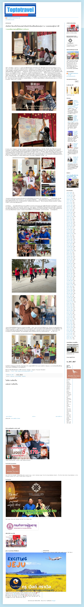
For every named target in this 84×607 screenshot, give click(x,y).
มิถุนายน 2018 (69, 326)
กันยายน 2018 (69, 321)
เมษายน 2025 (69, 209)
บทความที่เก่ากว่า (59, 416)
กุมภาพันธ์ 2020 (70, 297)
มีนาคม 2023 (69, 245)
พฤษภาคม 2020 (70, 293)
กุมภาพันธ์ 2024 (70, 229)
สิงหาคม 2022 (69, 255)
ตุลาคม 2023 (69, 235)
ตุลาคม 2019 (69, 303)
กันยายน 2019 (69, 304)
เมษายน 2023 (69, 243)
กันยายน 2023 (69, 236)
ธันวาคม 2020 (69, 283)
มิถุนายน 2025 (69, 206)
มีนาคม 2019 (69, 313)
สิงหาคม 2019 (69, 306)
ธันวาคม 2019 (69, 300)
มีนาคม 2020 (69, 296)
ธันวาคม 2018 (69, 317)
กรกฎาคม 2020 (70, 290)
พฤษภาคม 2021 (70, 276)
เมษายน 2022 (69, 260)
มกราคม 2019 (69, 316)
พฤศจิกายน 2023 (70, 233)
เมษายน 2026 (69, 192)
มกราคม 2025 (69, 213)
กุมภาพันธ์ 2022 (70, 263)
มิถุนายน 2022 (69, 257)
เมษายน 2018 (69, 329)
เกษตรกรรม (12, 376)
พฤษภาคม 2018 (70, 327)
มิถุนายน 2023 (69, 240)
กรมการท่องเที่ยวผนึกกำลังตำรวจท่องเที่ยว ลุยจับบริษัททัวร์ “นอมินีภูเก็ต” (72, 177)
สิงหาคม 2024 (69, 220)
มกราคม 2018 (69, 333)
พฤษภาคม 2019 (70, 310)
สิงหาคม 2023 (69, 238)
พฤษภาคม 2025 (70, 208)
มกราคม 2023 (69, 247)
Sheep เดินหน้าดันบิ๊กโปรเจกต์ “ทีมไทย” (75, 145)
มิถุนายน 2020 (69, 292)
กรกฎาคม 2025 (70, 205)
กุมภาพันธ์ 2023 (70, 246)
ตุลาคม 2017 (69, 337)
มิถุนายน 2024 (69, 223)
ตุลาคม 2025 (69, 200)
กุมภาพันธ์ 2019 (70, 314)
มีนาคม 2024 (69, 228)
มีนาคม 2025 (69, 210)
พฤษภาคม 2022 (70, 259)
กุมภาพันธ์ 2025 (70, 212)
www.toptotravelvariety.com (73, 74)
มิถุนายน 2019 (69, 309)
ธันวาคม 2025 (69, 198)
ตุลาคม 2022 (69, 252)
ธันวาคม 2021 (69, 266)
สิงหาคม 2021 (69, 272)
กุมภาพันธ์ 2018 (70, 331)
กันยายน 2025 (69, 202)
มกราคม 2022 (69, 265)
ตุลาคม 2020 (69, 286)
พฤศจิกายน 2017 (70, 336)
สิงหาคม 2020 (69, 289)
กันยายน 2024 (69, 219)
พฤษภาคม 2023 (70, 242)
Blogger (54, 600)
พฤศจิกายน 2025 (70, 199)
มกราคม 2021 (69, 282)
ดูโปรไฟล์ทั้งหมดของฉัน (10, 19)
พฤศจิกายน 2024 (70, 216)
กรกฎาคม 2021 (70, 273)
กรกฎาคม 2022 (70, 256)
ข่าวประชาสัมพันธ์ (18, 376)
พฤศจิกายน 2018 (70, 319)
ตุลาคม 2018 (69, 320)
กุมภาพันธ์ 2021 (70, 280)
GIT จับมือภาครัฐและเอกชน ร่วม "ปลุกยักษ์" (75, 133)
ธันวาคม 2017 (69, 334)
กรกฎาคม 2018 (70, 324)
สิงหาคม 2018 (69, 323)
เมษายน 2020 (69, 294)
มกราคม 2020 (69, 299)
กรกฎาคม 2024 (70, 222)
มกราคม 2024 (69, 230)
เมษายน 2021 (69, 277)
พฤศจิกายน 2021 (70, 267)
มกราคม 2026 (69, 196)
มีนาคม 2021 (69, 279)
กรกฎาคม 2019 (70, 307)
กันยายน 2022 (69, 253)
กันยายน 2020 (69, 287)
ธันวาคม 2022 (69, 249)
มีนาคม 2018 (69, 330)
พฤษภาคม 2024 (70, 225)
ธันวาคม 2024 (69, 215)
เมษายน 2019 (69, 311)
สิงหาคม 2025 (69, 203)
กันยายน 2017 (69, 338)
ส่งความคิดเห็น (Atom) (15, 418)
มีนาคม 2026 (69, 193)
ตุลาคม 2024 (69, 218)
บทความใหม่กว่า (9, 416)
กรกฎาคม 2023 (70, 239)
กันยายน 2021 (69, 270)
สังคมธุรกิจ (24, 376)
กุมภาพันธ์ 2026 (70, 195)
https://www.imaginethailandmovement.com (21, 371)
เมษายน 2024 (69, 226)
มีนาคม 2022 (69, 262)
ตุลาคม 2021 (69, 269)
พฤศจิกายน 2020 (70, 284)
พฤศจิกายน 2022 (70, 250)
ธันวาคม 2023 (69, 232)
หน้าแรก (33, 416)
